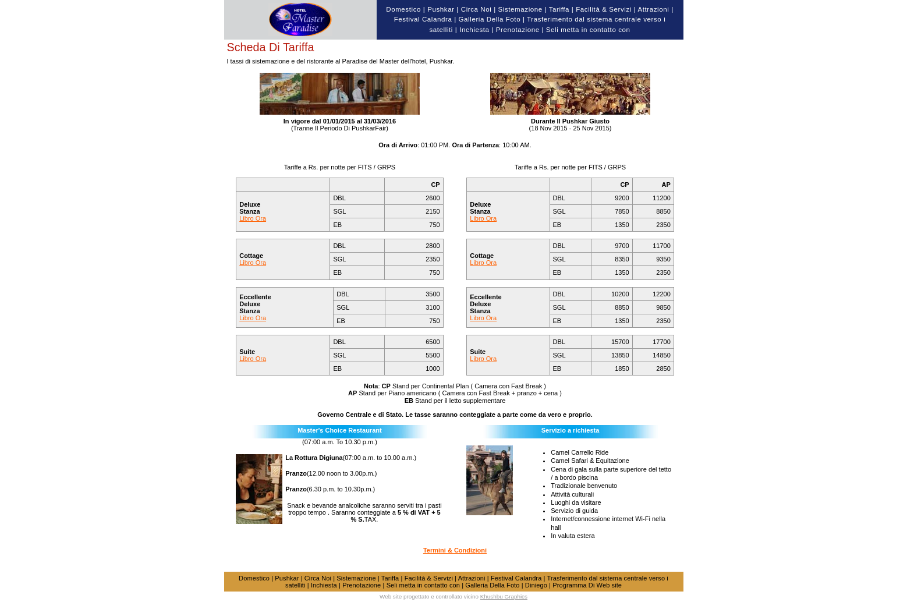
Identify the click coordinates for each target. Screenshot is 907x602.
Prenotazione (518, 29)
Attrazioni (653, 9)
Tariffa (559, 9)
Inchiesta (474, 29)
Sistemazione (520, 9)
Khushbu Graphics (503, 596)
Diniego (536, 585)
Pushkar (440, 9)
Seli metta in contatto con (588, 29)
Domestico (403, 9)
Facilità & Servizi (604, 9)
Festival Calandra (423, 19)
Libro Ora (252, 218)
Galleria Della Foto (490, 19)
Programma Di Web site (587, 585)
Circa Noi (476, 9)
